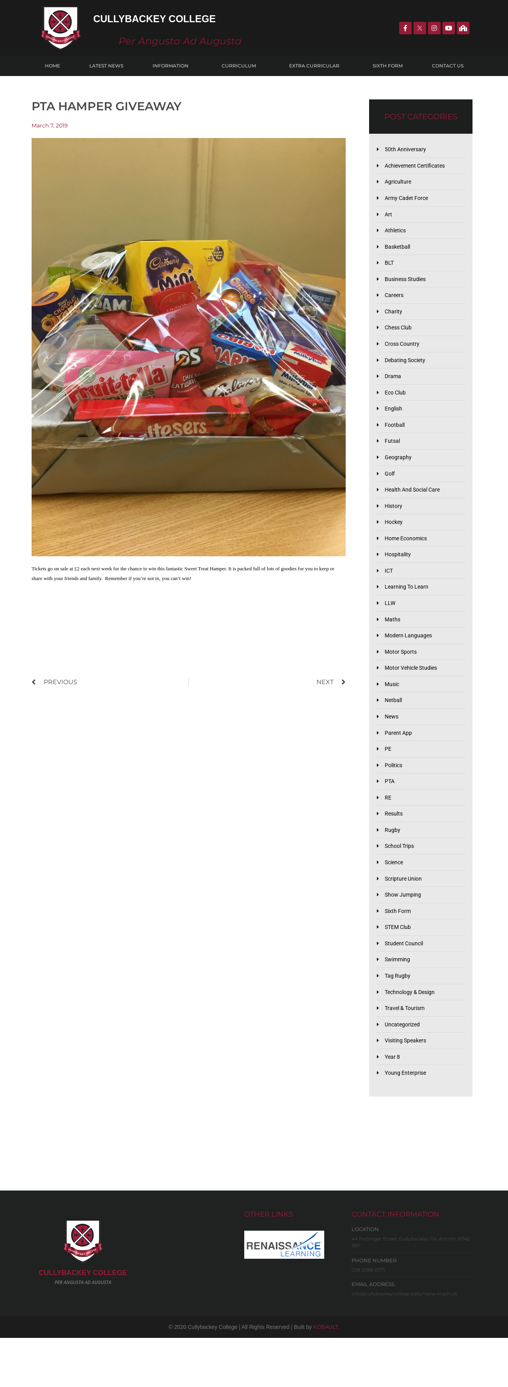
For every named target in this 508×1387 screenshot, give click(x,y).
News (392, 746)
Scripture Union (405, 917)
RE (388, 831)
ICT (389, 593)
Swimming (398, 1002)
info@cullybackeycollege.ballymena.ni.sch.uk (404, 1343)
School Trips (401, 883)
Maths (393, 644)
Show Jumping (404, 934)
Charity (394, 320)
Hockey (395, 542)
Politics (395, 797)
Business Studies (407, 286)
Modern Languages (410, 661)
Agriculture (399, 184)
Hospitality (399, 576)
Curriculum (241, 66)
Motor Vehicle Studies (414, 695)
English (394, 422)
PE (388, 780)
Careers (395, 303)
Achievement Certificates (418, 166)
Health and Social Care (415, 507)
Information (172, 66)
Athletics (397, 235)
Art (389, 217)
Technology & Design (412, 1036)
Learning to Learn (408, 610)
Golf (390, 490)
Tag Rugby (398, 1019)
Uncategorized (404, 1070)
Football (396, 439)
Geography (399, 474)
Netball (394, 729)
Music (393, 712)
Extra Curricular (316, 66)
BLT (389, 269)
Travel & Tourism (407, 1053)
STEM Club (399, 968)
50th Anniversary (406, 149)
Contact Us (448, 66)
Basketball (398, 252)
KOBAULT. (326, 1376)
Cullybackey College (181, 17)
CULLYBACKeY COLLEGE (83, 1322)
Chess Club (400, 337)
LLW (390, 627)
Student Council (405, 985)
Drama (393, 388)
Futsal (393, 456)
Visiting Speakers (408, 1088)
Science (395, 900)
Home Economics (408, 559)
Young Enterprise (407, 1121)
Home (52, 66)
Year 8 (393, 1104)
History (394, 525)
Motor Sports (402, 678)
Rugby (393, 866)
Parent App (399, 763)
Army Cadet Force (408, 201)
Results (395, 849)
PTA (390, 815)
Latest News (106, 66)
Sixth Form (388, 66)
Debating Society (407, 371)
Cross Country (404, 354)
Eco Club (397, 405)
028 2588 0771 (368, 1319)
